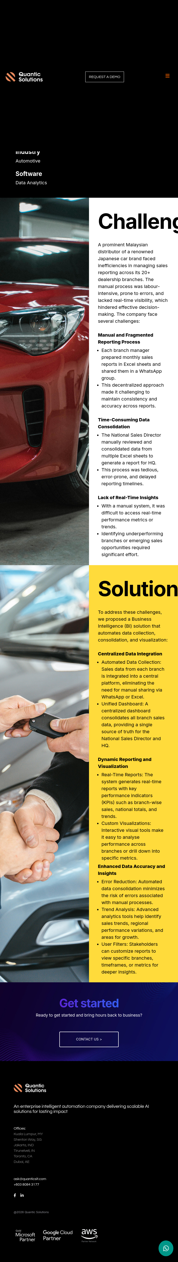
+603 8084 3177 (26, 1184)
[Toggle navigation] (167, 75)
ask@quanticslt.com (30, 1179)
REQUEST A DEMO (104, 77)
